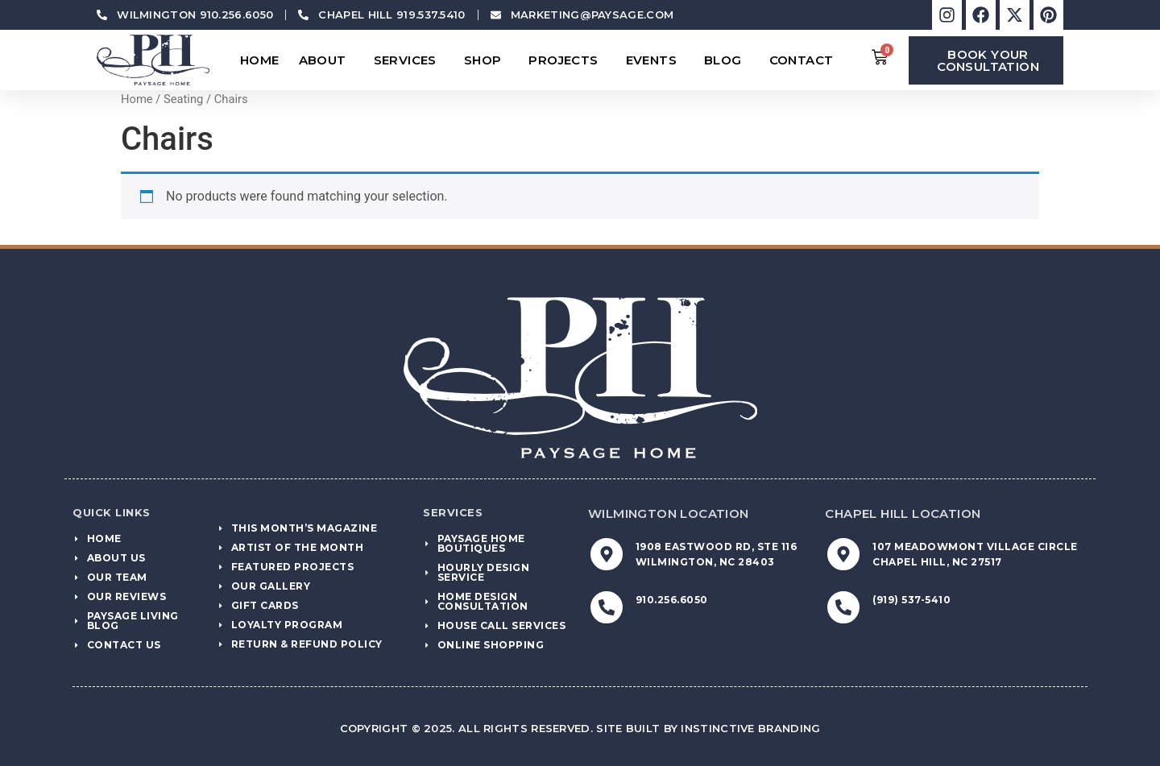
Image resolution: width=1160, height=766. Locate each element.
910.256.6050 (672, 600)
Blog (727, 60)
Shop (487, 60)
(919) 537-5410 (911, 600)
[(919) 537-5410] (843, 607)
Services (409, 60)
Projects (567, 60)
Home (260, 60)
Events (655, 60)
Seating (183, 99)
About (326, 60)
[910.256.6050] (606, 607)
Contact (805, 60)
